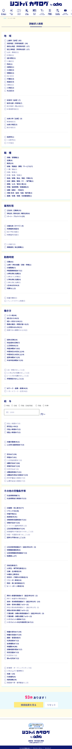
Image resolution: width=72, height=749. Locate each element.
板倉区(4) (10, 82)
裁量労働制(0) (12, 298)
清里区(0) (10, 85)
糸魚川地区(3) (12, 124)
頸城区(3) (10, 73)
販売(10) (10, 163)
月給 (39, 405)
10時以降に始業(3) (14, 273)
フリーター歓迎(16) (14, 580)
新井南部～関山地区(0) (15, 106)
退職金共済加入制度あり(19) (17, 475)
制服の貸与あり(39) (14, 631)
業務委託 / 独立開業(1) (15, 247)
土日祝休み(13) (12, 345)
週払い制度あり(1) (14, 432)
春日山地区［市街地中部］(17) (18, 46)
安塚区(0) (10, 55)
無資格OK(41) (12, 517)
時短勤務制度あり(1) (14, 270)
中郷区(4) (10, 79)
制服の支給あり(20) (14, 634)
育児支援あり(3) (13, 652)
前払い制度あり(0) (13, 423)
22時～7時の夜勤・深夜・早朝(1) (19, 264)
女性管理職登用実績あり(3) (17, 553)
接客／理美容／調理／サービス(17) (20, 166)
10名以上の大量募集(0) (15, 670)
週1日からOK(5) (13, 318)
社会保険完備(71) (13, 495)
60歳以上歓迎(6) (13, 574)
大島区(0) (10, 61)
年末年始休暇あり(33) (15, 360)
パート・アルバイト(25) (16, 216)
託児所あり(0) (12, 655)
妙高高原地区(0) (13, 109)
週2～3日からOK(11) (14, 321)
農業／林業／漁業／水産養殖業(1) (19, 196)
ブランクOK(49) (13, 511)
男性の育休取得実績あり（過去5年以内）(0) (23, 607)
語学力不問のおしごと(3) (16, 537)
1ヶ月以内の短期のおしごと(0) (18, 373)
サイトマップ (48, 746)
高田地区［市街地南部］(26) (17, 43)
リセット (51, 704)
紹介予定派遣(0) (13, 232)
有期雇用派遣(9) (13, 229)
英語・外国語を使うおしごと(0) (18, 534)
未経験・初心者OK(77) (15, 508)
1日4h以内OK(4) (13, 285)
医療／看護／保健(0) (14, 175)
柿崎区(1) (10, 67)
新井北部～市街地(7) (14, 103)
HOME (5, 18)
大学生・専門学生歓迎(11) (16, 568)
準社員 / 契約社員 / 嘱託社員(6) (18, 213)
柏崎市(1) (10, 137)
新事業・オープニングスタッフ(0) (19, 668)
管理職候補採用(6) (14, 550)
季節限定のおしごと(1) (15, 378)
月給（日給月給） (27, 405)
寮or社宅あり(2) (13, 658)
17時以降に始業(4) (14, 279)
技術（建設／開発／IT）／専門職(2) (20, 181)
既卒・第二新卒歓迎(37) (16, 583)
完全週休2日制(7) (13, 342)
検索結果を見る (28, 704)
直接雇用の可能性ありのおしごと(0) (20, 531)
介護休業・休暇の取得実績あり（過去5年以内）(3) (25, 613)
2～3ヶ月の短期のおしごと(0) (18, 375)
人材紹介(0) (11, 244)
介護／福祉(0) (12, 169)
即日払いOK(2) (12, 426)
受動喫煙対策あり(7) (14, 649)
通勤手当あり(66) (13, 463)
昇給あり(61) (12, 457)
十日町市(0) (11, 140)
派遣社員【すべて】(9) (15, 226)
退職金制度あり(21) (14, 472)
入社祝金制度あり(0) (14, 460)
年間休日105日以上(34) (15, 351)
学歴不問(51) (12, 514)
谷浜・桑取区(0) (13, 52)
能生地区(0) (11, 127)
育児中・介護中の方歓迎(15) (17, 577)
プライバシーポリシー (38, 746)
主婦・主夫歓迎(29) (14, 571)
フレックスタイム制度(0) (16, 301)
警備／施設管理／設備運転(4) (18, 187)
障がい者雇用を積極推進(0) (17, 598)
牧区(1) (10, 64)
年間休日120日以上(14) (15, 354)
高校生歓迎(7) (12, 565)
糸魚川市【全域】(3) (14, 118)
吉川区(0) (10, 76)
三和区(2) (10, 87)
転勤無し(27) (12, 556)
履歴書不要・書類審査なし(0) (17, 682)
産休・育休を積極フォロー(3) (18, 604)
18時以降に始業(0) (14, 282)
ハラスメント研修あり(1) (16, 619)
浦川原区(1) (11, 58)
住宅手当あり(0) (13, 469)
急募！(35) (11, 674)
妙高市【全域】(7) (14, 100)
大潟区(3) (10, 70)
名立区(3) (10, 90)
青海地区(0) (11, 121)
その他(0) (10, 143)
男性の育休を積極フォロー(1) (18, 610)
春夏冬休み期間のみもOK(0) (17, 330)
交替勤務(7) (11, 267)
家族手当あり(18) (13, 466)
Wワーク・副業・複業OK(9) (17, 388)
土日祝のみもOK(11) (14, 327)
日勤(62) (10, 261)
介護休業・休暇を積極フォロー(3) (19, 616)
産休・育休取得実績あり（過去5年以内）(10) (23, 601)
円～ (43, 414)
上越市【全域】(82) (14, 40)
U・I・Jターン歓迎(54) (15, 586)
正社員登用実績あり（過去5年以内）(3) (21, 547)
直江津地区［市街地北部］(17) (18, 49)
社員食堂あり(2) (13, 640)
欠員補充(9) (11, 676)
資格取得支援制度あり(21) (16, 519)
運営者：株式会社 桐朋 (36, 739)
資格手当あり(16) (13, 522)
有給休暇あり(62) (13, 348)
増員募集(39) (12, 679)
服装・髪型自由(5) (14, 637)
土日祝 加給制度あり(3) (15, 445)
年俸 (46, 405)
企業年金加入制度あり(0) (16, 481)
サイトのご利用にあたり (25, 746)
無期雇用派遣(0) (13, 234)
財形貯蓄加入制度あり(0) (16, 478)
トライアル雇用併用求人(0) (17, 525)
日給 (15, 405)
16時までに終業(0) (14, 276)
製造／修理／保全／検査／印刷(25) (20, 178)
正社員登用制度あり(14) (16, 528)
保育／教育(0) (12, 172)
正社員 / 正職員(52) (14, 210)
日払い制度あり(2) (14, 429)
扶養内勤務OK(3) (13, 442)
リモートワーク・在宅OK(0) (17, 391)
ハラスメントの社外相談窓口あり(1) (20, 622)
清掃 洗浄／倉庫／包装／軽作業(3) (19, 193)
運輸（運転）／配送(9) (15, 190)
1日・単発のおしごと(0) (16, 370)
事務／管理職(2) (13, 157)
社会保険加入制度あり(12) (16, 498)
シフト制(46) (12, 315)
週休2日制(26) (12, 339)
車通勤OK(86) (12, 646)
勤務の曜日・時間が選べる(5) (18, 324)
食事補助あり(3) (13, 643)
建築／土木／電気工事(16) (16, 184)
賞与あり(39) (12, 454)
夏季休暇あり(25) (13, 357)
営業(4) (10, 160)
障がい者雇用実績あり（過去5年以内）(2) (22, 595)
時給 (8, 405)
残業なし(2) (11, 288)
